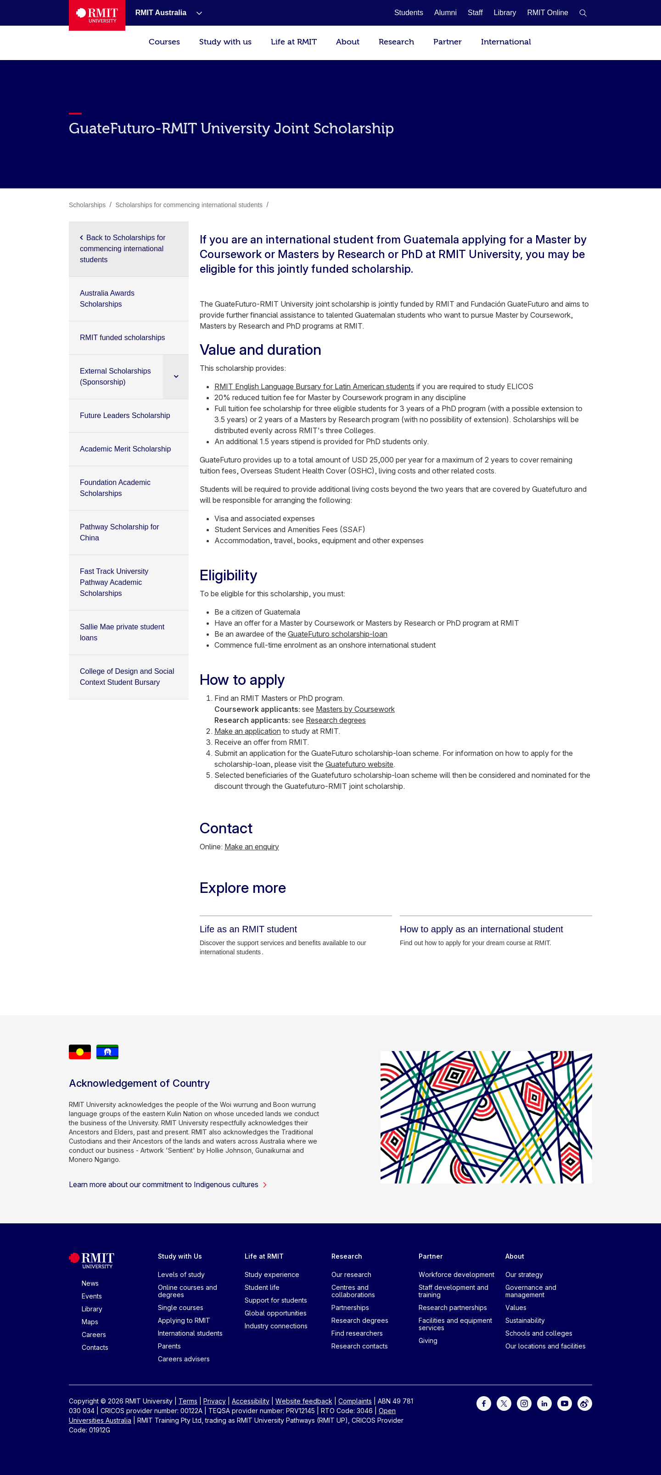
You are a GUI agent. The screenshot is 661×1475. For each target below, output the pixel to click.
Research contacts (359, 1346)
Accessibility (250, 1401)
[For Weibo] (584, 1403)
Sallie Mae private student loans (122, 632)
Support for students (276, 1300)
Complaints (355, 1401)
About (347, 42)
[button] (583, 12)
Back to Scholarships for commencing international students (123, 249)
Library (92, 1309)
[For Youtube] (564, 1403)
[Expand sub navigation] (176, 376)
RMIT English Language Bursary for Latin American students (314, 386)
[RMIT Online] (547, 12)
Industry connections (276, 1326)
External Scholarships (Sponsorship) (115, 376)
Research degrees (336, 720)
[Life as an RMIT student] (248, 929)
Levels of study (181, 1274)
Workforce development (456, 1274)
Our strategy (524, 1274)
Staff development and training (453, 1291)
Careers (94, 1334)
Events (92, 1296)
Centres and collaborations (353, 1291)
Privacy (214, 1401)
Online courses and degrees (187, 1291)
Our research (351, 1274)
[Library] (505, 12)
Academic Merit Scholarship (125, 449)
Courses (164, 42)
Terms (188, 1401)
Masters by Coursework (355, 709)
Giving (428, 1340)
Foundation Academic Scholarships (115, 488)
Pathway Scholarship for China (119, 532)
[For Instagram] (524, 1403)
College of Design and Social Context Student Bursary (127, 676)
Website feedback (303, 1401)
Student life (262, 1287)
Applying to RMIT (184, 1320)
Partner (447, 42)
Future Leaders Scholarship (125, 415)
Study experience (272, 1274)
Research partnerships (453, 1307)
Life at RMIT (294, 42)
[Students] (408, 12)
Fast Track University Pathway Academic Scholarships (114, 582)
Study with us (225, 42)
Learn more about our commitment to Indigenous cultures (168, 1184)
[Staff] (475, 12)
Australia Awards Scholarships (107, 298)
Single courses (180, 1307)
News (90, 1283)
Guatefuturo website (359, 764)
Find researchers (357, 1333)
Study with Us (180, 1256)
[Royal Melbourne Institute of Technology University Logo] (97, 15)
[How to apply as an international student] (481, 929)
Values (516, 1307)
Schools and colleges (538, 1333)
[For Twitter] (504, 1403)
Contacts (95, 1347)
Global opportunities (276, 1313)
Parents (169, 1346)
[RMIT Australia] (160, 12)
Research (396, 42)
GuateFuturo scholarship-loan (337, 633)
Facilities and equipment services (455, 1324)
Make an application (247, 731)
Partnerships (350, 1307)
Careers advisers (184, 1359)
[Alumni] (445, 12)
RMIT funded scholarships (122, 337)
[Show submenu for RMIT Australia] (195, 12)
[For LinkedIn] (544, 1403)
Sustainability (525, 1320)
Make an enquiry (251, 846)
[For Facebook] (483, 1403)
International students (190, 1333)
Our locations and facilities (545, 1346)
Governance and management (530, 1291)
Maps (90, 1322)
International (506, 42)
